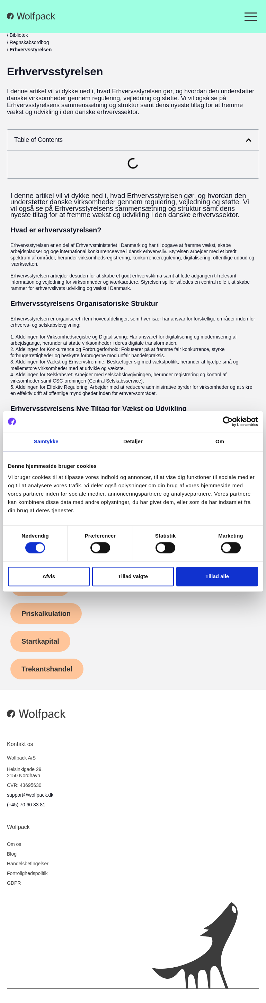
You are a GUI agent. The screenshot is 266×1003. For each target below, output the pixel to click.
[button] (249, 140)
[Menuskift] (250, 16)
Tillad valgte (133, 576)
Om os (14, 844)
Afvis (48, 576)
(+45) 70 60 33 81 (26, 804)
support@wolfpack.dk (30, 795)
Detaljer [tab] (133, 441)
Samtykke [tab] (46, 441)
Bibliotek (19, 35)
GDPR (14, 883)
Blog (12, 854)
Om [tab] (219, 441)
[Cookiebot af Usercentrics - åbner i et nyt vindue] (227, 421)
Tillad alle (217, 576)
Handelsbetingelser (27, 863)
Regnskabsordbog (29, 42)
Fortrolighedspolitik (27, 873)
